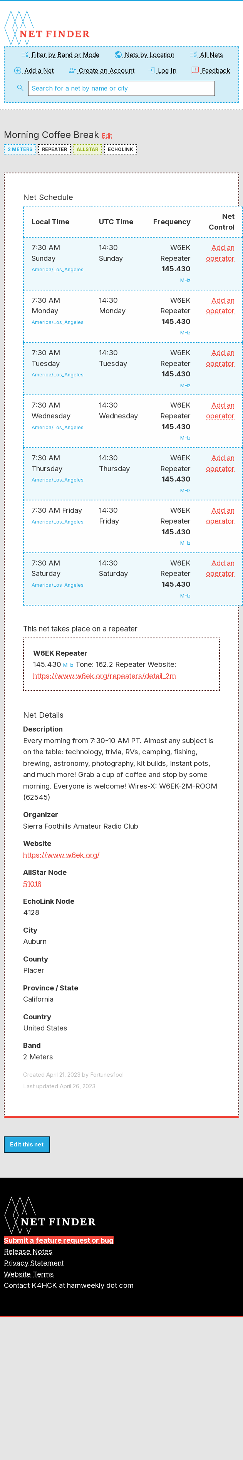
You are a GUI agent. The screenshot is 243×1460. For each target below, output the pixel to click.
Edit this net (27, 1144)
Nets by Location (144, 54)
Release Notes (28, 1251)
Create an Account (101, 70)
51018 (32, 883)
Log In (161, 70)
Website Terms (29, 1274)
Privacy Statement (34, 1263)
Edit (107, 135)
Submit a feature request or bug (59, 1240)
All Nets (206, 54)
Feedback (210, 70)
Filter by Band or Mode (59, 54)
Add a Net (33, 70)
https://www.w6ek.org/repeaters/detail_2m (104, 675)
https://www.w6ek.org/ (61, 855)
